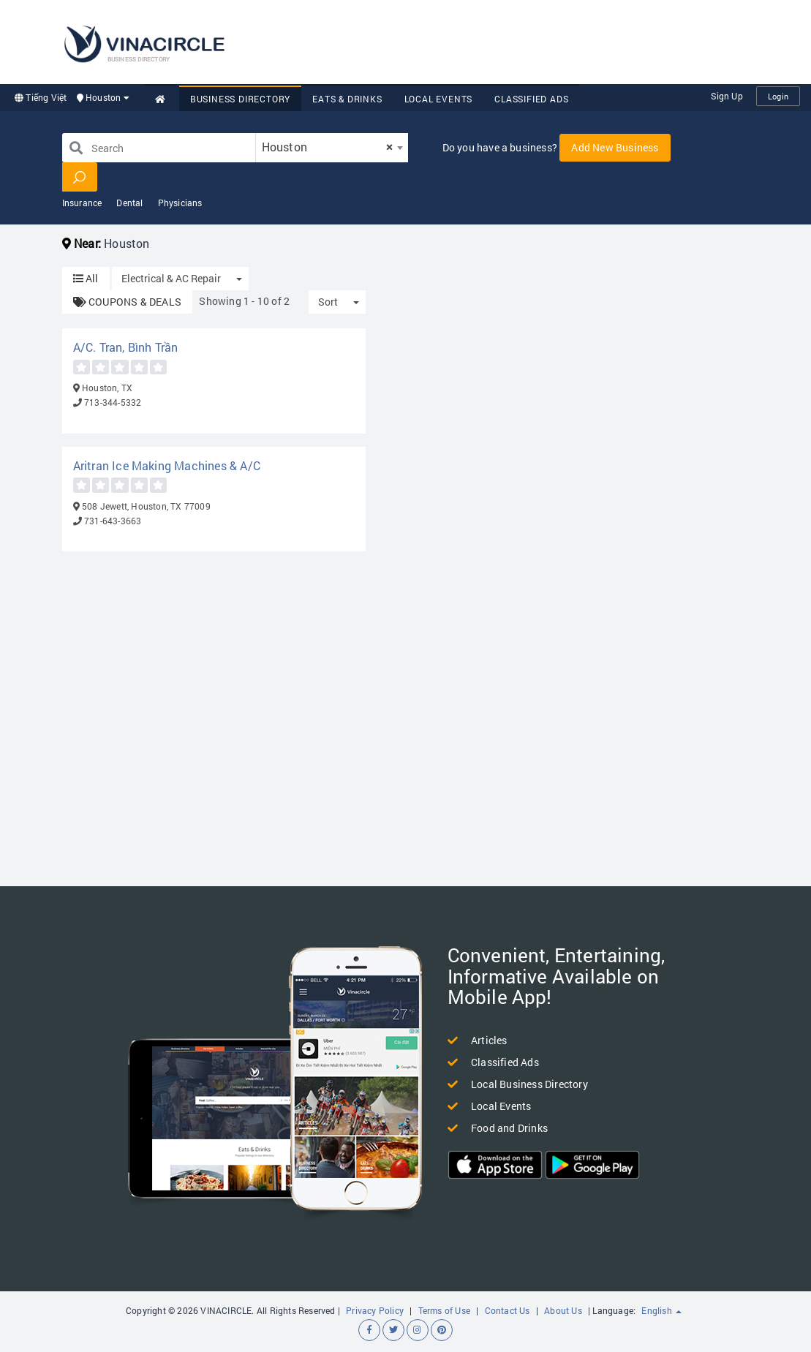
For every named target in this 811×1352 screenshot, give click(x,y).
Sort (328, 302)
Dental (129, 202)
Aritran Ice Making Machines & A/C (167, 465)
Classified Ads (531, 99)
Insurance (82, 202)
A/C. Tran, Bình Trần (125, 347)
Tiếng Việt (41, 97)
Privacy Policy (375, 1310)
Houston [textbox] (327, 146)
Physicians (180, 202)
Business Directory (240, 99)
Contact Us (507, 1310)
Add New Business (614, 147)
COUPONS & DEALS (127, 302)
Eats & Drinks (347, 99)
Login (778, 96)
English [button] (661, 1310)
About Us (563, 1310)
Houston (103, 97)
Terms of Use (444, 1310)
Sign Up (726, 96)
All (86, 278)
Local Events (438, 99)
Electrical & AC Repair (171, 278)
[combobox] (332, 147)
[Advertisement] (526, 40)
